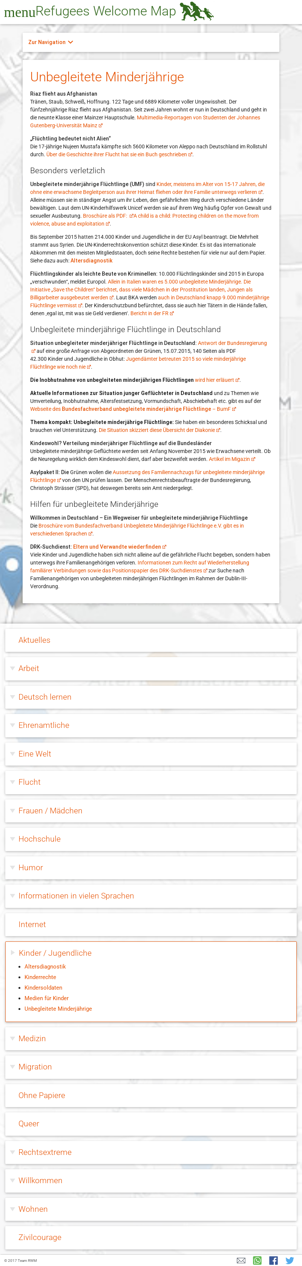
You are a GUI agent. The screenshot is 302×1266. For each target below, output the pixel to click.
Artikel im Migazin (232, 459)
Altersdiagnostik (91, 260)
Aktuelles (34, 640)
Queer (28, 1123)
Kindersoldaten (43, 987)
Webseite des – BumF (133, 409)
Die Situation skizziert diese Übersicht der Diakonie (159, 430)
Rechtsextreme (45, 1152)
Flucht (29, 782)
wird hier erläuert (217, 380)
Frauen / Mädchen (50, 810)
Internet (32, 924)
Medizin (32, 1038)
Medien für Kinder (47, 998)
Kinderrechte (40, 977)
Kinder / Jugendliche (55, 953)
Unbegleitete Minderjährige (58, 1008)
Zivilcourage (39, 1237)
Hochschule (39, 838)
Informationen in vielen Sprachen (76, 895)
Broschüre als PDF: (108, 216)
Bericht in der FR (152, 313)
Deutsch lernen (45, 697)
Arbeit (28, 668)
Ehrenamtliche (43, 725)
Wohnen (33, 1209)
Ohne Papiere (41, 1095)
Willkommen (40, 1180)
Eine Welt (34, 753)
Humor (30, 867)
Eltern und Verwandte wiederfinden (119, 546)
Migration (35, 1066)
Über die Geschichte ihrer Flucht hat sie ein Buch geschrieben (119, 154)
